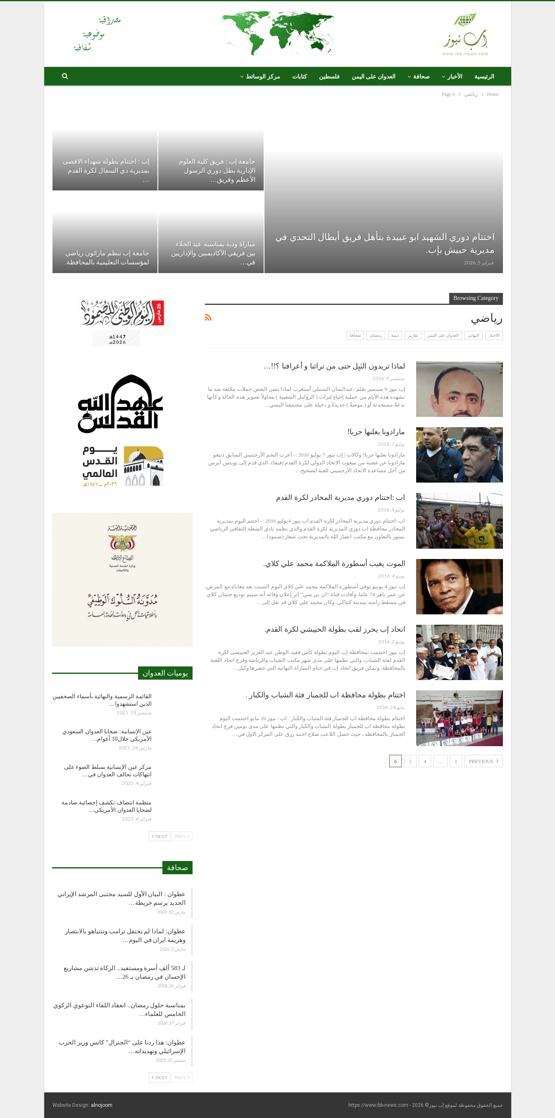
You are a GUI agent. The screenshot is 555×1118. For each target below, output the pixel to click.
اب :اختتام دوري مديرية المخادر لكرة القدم (340, 497)
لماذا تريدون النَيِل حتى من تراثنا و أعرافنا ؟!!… (334, 366)
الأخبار (455, 77)
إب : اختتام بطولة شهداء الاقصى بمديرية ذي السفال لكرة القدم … (106, 170)
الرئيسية (484, 77)
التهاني (473, 335)
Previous (483, 761)
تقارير (413, 335)
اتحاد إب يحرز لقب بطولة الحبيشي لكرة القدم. (334, 629)
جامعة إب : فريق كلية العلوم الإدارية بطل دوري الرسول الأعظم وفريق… (217, 170)
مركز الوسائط (263, 77)
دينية (395, 335)
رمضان (376, 335)
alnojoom (101, 1105)
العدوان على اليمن (373, 77)
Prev (182, 836)
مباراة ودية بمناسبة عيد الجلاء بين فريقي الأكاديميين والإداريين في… (212, 253)
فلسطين (329, 77)
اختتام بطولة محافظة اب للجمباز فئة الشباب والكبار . (325, 695)
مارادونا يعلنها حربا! (376, 432)
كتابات (299, 77)
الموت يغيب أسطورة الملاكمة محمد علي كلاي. (334, 563)
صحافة (421, 77)
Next (159, 836)
